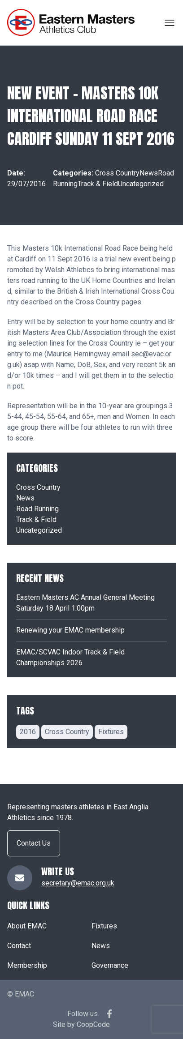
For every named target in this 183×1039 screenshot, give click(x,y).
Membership (27, 965)
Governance (110, 965)
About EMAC (27, 926)
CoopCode (93, 1024)
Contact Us (34, 843)
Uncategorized (141, 184)
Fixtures (104, 926)
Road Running (37, 509)
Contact (19, 945)
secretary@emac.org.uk (77, 883)
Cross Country (117, 173)
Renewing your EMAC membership (70, 630)
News (148, 173)
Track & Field (98, 184)
